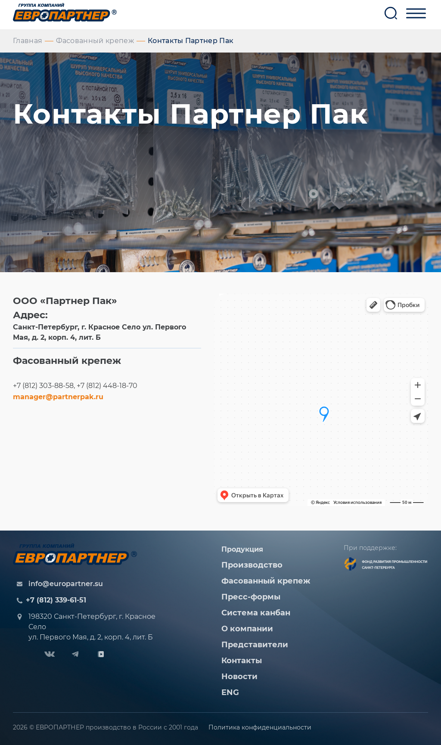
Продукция (242, 549)
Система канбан (255, 613)
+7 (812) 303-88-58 (43, 386)
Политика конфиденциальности (259, 727)
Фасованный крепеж (95, 41)
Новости (239, 676)
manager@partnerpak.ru (58, 397)
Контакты (241, 660)
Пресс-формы (250, 597)
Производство (252, 565)
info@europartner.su (65, 584)
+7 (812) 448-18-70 (107, 386)
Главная (27, 41)
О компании (247, 628)
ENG (230, 692)
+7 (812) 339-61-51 (56, 600)
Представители (254, 644)
